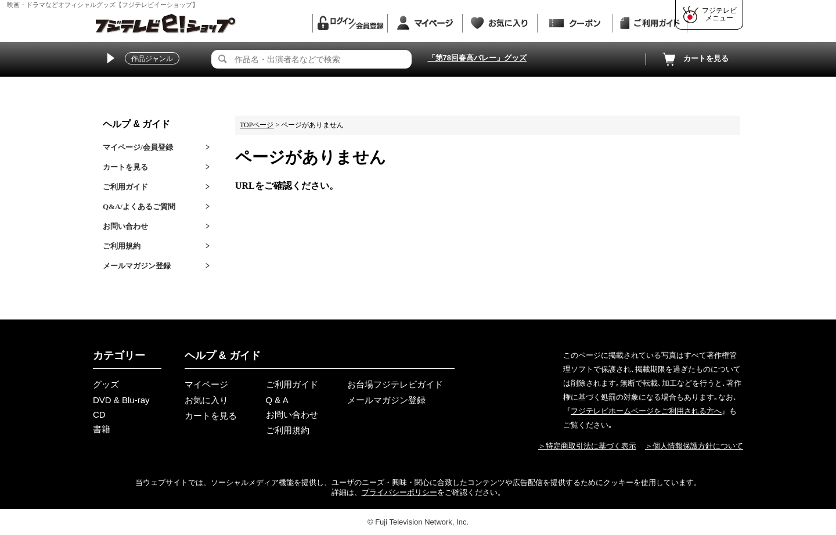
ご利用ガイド (125, 186)
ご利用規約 (121, 246)
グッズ (106, 384)
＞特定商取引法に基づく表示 (587, 445)
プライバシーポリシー (399, 492)
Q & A (277, 400)
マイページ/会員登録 (138, 147)
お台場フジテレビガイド (395, 384)
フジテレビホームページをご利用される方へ (646, 411)
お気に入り (206, 400)
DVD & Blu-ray (121, 400)
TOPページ (256, 125)
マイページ (206, 384)
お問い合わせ (125, 226)
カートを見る (694, 59)
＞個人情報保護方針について (694, 445)
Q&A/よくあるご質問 (139, 206)
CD (99, 414)
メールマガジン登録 (137, 265)
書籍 (101, 429)
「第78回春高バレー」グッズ (477, 57)
